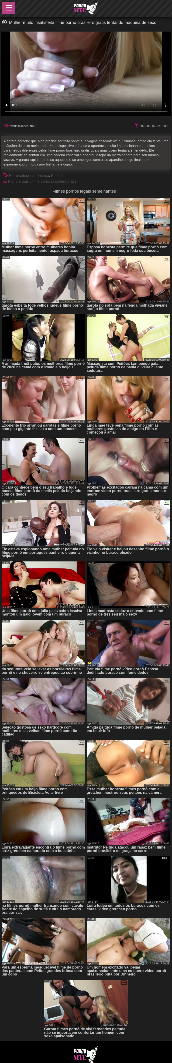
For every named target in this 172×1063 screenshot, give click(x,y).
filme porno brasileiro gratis (54, 181)
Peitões (57, 176)
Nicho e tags (19, 181)
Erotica (43, 176)
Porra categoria (22, 176)
